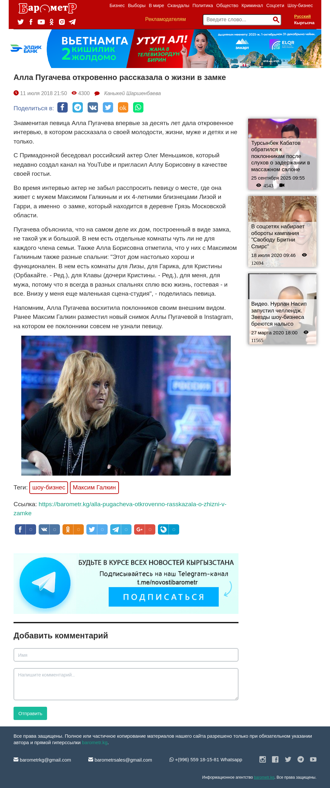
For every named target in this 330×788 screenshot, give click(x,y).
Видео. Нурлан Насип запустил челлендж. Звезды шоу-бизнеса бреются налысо (279, 314)
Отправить (30, 713)
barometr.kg (94, 742)
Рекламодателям (165, 19)
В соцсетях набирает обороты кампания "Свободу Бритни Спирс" (278, 236)
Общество (227, 5)
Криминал (252, 5)
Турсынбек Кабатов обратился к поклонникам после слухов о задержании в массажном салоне (280, 156)
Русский (302, 16)
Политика (202, 5)
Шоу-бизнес (300, 5)
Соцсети (275, 5)
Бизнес (117, 5)
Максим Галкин (94, 487)
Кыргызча (304, 22)
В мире (156, 5)
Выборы (137, 5)
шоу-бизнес (48, 487)
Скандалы (178, 5)
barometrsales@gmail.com (120, 760)
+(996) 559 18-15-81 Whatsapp (206, 759)
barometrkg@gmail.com (42, 760)
